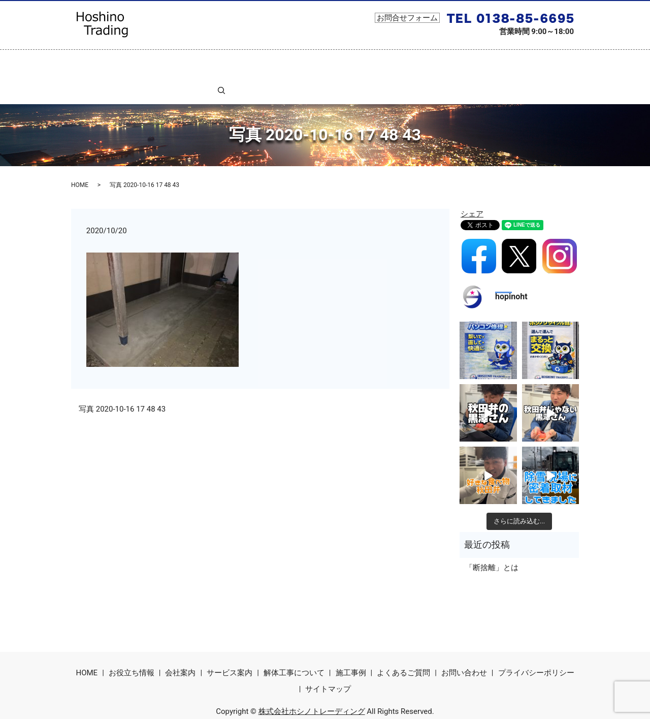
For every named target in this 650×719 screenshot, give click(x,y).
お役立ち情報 (148, 62)
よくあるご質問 (476, 62)
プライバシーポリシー (536, 644)
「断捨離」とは (491, 539)
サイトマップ (328, 660)
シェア (472, 186)
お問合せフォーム (407, 17)
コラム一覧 (375, 62)
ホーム (101, 62)
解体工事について (313, 62)
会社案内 (198, 62)
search (559, 62)
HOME (79, 156)
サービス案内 (248, 62)
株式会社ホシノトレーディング (311, 682)
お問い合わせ (464, 644)
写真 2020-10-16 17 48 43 (122, 381)
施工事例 (422, 62)
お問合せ (530, 62)
